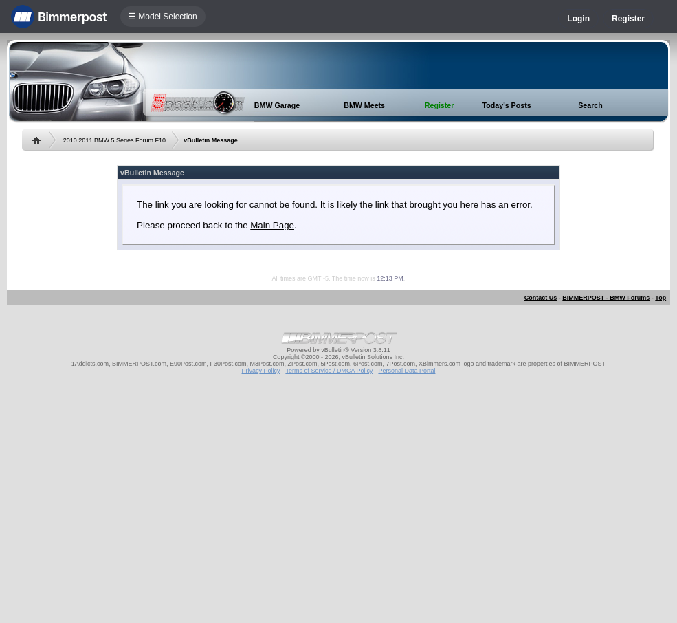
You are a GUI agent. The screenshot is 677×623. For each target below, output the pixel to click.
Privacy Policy (261, 370)
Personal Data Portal (406, 370)
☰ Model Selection (163, 16)
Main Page (272, 225)
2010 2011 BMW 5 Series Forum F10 (114, 140)
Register (628, 18)
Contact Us (540, 297)
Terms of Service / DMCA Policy (329, 370)
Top (660, 297)
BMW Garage (277, 105)
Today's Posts (506, 105)
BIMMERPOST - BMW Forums (606, 297)
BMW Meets (364, 105)
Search (590, 105)
